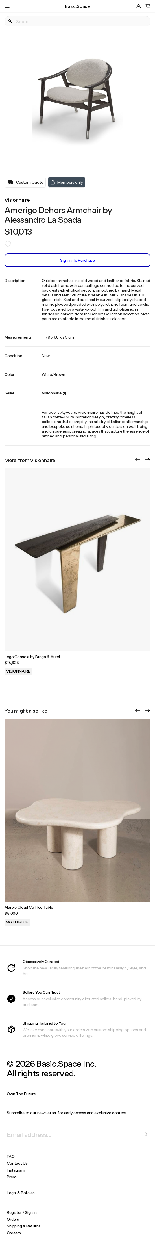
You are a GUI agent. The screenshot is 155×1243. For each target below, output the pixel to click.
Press (12, 1176)
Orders (13, 1219)
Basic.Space (77, 6)
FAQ (11, 1156)
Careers (14, 1232)
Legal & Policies (21, 1192)
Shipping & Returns (23, 1226)
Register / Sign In (21, 1212)
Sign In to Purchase (77, 260)
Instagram (16, 1170)
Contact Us (17, 1163)
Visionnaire (17, 200)
